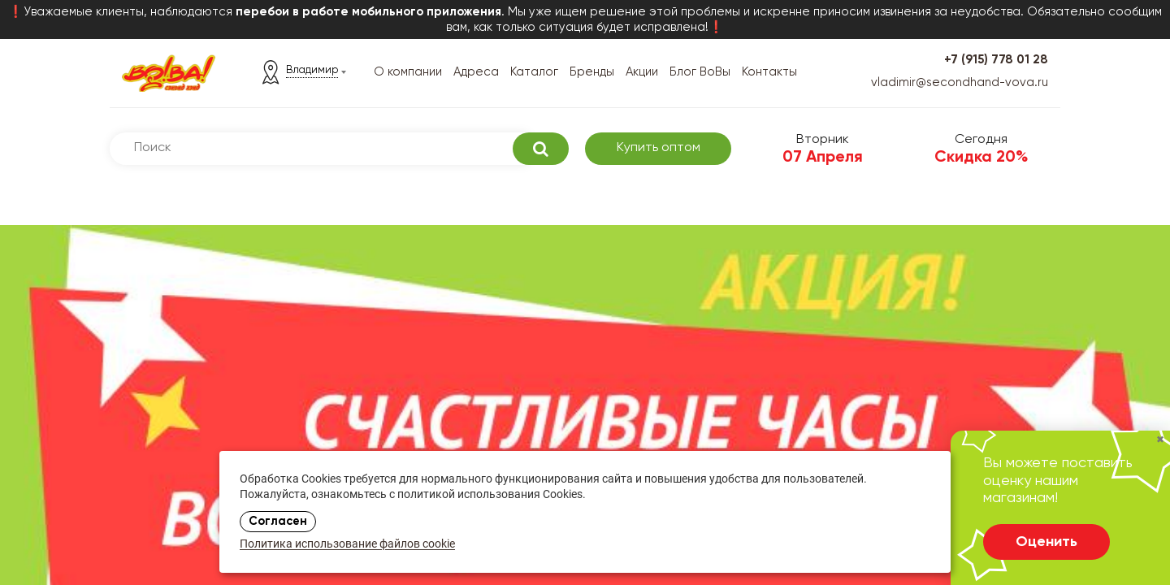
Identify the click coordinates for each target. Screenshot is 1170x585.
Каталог (534, 72)
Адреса (476, 72)
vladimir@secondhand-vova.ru (959, 82)
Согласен (278, 521)
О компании (408, 72)
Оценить (1046, 542)
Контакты (769, 72)
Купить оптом (658, 147)
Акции (642, 72)
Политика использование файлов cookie (347, 545)
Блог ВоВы (700, 72)
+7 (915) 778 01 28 (996, 60)
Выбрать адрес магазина (213, 430)
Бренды (592, 72)
